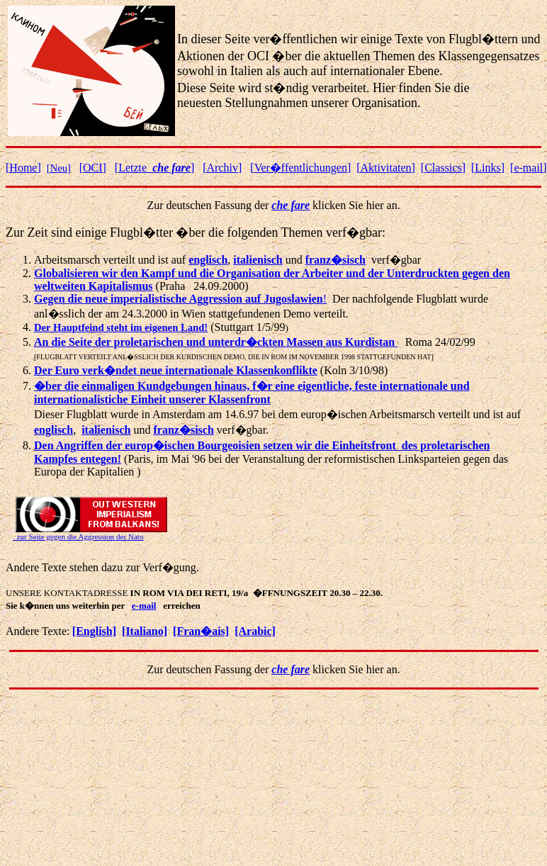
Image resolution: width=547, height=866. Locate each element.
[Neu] (59, 168)
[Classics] (443, 168)
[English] (94, 631)
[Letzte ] (154, 168)
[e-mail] (528, 168)
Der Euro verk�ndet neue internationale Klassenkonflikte (175, 370)
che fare (290, 205)
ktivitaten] (385, 168)
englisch (53, 430)
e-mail (144, 605)
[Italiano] (144, 631)
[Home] (23, 168)
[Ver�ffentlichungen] (300, 168)
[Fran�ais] (201, 631)
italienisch (257, 260)
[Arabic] (255, 631)
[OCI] (92, 168)
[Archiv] (222, 168)
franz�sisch (335, 260)
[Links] (487, 168)
